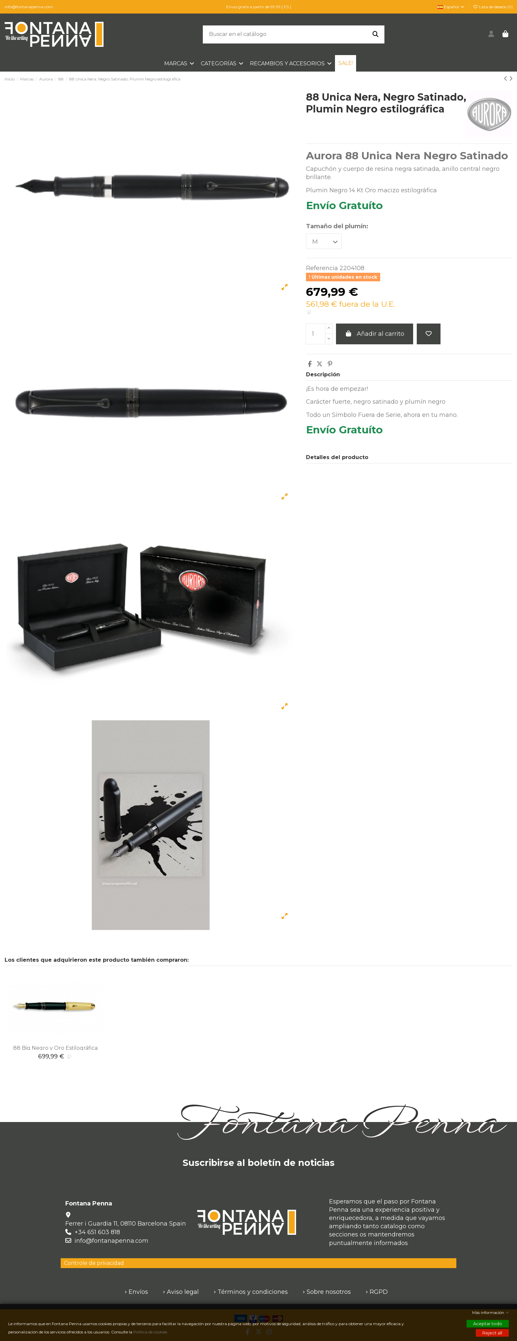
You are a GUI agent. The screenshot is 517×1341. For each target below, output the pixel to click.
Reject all (492, 1332)
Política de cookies (150, 1331)
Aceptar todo (487, 1323)
